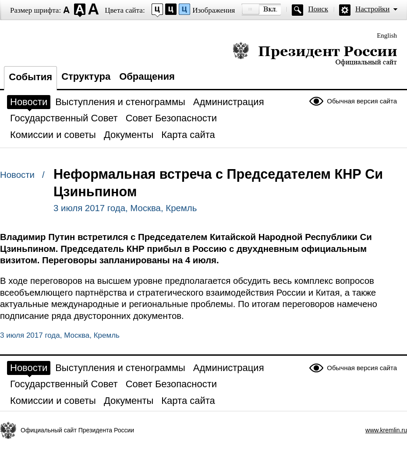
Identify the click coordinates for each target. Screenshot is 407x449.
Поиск (318, 9)
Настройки (372, 9)
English (387, 35)
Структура (85, 76)
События (30, 76)
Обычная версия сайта (362, 101)
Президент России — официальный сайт (315, 53)
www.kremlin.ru (386, 430)
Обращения (147, 76)
